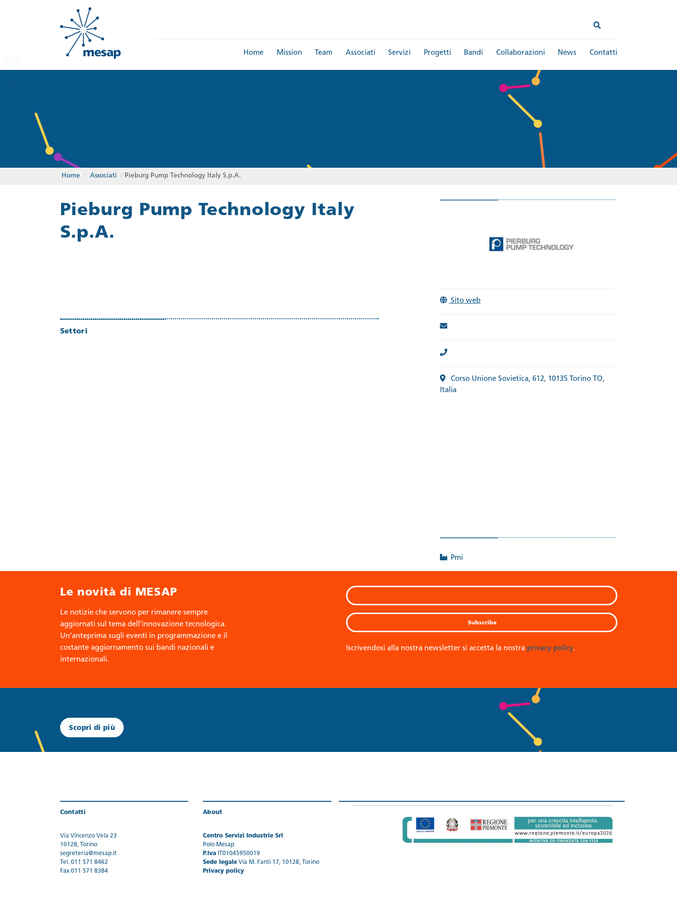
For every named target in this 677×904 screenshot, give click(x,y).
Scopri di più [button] (92, 728)
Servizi (399, 53)
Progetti (437, 53)
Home (253, 53)
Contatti (603, 53)
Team (323, 53)
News (567, 53)
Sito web (461, 301)
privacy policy (550, 648)
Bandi (473, 53)
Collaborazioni (520, 53)
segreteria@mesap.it (88, 854)
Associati (360, 53)
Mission (289, 53)
